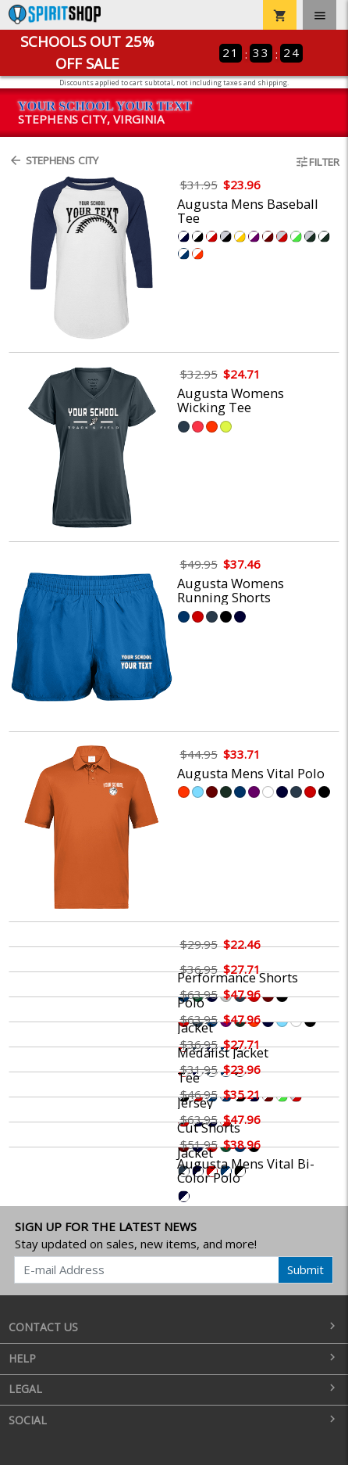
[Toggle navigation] (319, 15)
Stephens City (53, 160)
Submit (305, 1269)
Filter (317, 162)
